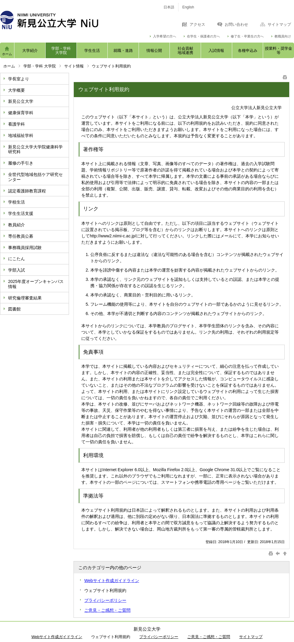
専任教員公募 (20, 236)
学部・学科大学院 (61, 50)
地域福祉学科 (20, 135)
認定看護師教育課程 (27, 191)
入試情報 (216, 50)
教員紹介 (16, 224)
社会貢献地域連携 (185, 50)
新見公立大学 (20, 101)
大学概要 (16, 90)
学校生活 (16, 202)
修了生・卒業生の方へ (247, 36)
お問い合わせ (236, 24)
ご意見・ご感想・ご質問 (107, 610)
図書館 (14, 309)
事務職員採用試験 (25, 247)
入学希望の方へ (164, 36)
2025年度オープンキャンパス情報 (36, 284)
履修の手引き (20, 163)
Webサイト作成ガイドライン (111, 580)
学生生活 (92, 50)
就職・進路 (123, 50)
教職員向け (282, 36)
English (188, 7)
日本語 (169, 7)
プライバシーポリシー (105, 600)
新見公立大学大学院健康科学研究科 (35, 149)
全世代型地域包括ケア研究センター (35, 177)
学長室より (18, 78)
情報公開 (154, 50)
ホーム (7, 54)
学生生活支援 (20, 213)
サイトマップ (279, 24)
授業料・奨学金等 (278, 50)
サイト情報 (74, 66)
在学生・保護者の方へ (203, 36)
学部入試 (16, 270)
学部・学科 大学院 (39, 66)
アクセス (197, 24)
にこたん (16, 258)
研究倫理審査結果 (25, 298)
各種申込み (247, 50)
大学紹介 (30, 50)
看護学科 (16, 124)
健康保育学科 (20, 112)
